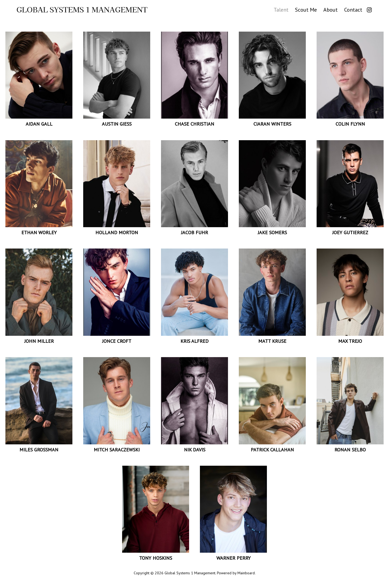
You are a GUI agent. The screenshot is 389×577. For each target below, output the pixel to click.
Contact (353, 9)
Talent (281, 9)
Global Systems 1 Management (82, 9)
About (330, 9)
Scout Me (306, 9)
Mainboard (246, 573)
